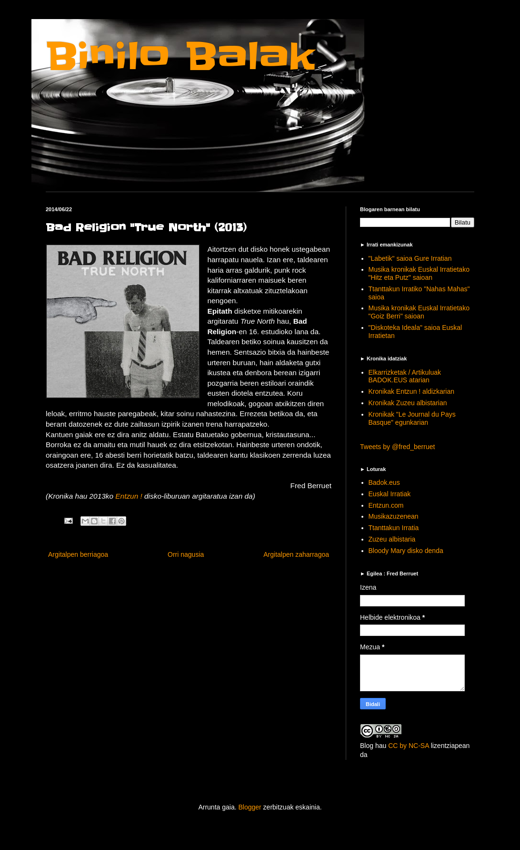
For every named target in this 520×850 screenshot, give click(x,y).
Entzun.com (386, 505)
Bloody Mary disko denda (406, 550)
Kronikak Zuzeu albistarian (408, 403)
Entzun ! (128, 496)
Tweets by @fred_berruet (397, 447)
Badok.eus (384, 482)
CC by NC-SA (408, 745)
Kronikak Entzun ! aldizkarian (412, 391)
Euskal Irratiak (390, 494)
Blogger (249, 807)
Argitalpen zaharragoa (296, 554)
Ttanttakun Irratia (394, 528)
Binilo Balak (180, 56)
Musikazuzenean (394, 516)
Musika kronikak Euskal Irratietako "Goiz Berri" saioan (419, 312)
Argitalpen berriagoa (78, 554)
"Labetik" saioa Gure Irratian (410, 258)
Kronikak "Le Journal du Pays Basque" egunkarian (412, 418)
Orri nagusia (186, 554)
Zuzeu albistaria (392, 539)
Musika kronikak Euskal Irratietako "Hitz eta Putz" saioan (419, 273)
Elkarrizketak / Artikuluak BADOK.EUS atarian (405, 376)
